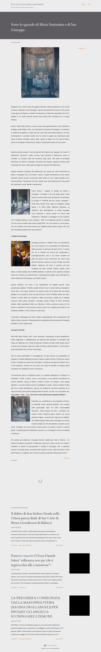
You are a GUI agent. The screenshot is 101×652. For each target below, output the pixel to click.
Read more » (59, 545)
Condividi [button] (81, 48)
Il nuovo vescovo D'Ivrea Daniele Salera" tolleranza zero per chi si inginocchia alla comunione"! (33, 560)
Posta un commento (25, 545)
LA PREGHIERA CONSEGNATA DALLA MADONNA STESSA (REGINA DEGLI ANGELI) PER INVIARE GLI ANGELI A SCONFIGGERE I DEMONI (35, 607)
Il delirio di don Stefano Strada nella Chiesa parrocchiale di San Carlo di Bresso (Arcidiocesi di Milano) (35, 518)
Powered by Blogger (50, 645)
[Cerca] (83, 4)
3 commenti (22, 587)
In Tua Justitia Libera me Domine (27, 4)
